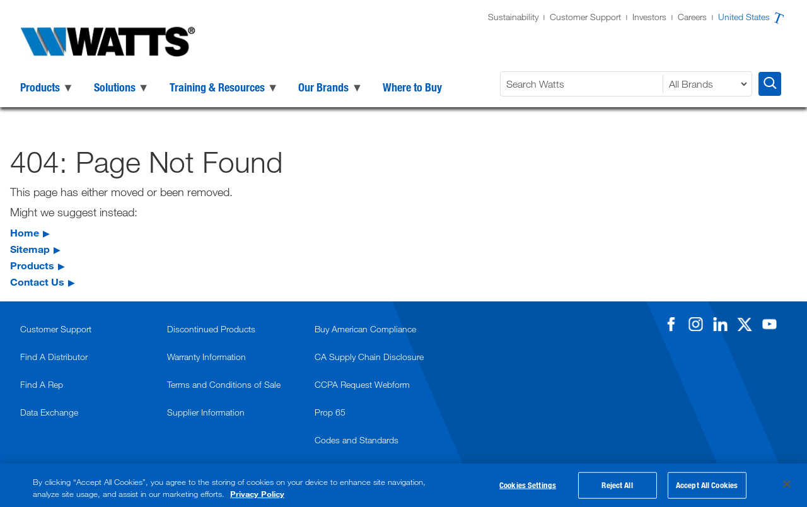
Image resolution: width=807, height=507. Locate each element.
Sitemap (30, 249)
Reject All (616, 486)
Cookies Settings (527, 486)
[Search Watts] (583, 83)
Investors (649, 16)
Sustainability (513, 16)
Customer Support (585, 16)
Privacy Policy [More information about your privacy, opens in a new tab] (257, 494)
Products (32, 265)
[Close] (787, 484)
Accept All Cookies (707, 486)
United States (744, 16)
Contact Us (37, 282)
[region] (403, 485)
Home (24, 232)
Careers (692, 16)
